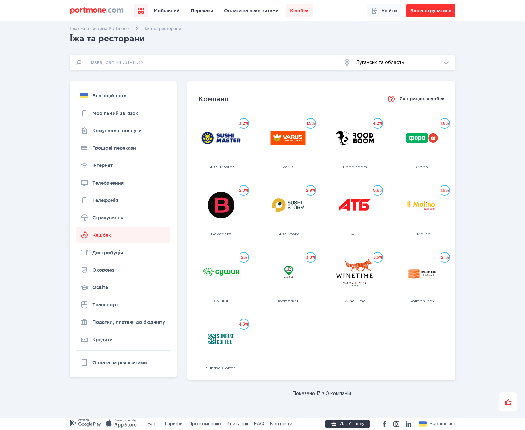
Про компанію (204, 424)
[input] (204, 62)
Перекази (202, 10)
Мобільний (167, 10)
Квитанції (237, 424)
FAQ (259, 424)
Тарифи (173, 424)
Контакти (281, 424)
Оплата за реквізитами (251, 10)
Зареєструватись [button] (430, 10)
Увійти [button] (384, 11)
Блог (153, 424)
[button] (396, 62)
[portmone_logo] (97, 10)
